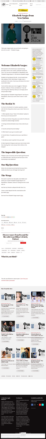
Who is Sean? (31, 4)
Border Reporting (20, 248)
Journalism (18, 250)
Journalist (23, 250)
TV (21, 252)
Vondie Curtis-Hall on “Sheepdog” (7, 334)
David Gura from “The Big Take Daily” (37, 361)
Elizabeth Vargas (4, 250)
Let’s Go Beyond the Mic (13, 4)
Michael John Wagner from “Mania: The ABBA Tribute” (37, 306)
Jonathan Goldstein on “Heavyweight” (22, 334)
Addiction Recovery (8, 248)
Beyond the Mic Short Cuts (23, 13)
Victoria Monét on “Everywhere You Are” (37, 334)
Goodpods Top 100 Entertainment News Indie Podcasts (38, 61)
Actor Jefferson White (22, 360)
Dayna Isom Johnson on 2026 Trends (7, 361)
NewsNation (13, 252)
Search (43, 4)
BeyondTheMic (14, 248)
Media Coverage (4, 252)
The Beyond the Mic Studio (23, 4)
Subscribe (23, 242)
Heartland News (13, 250)
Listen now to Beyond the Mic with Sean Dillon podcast (38, 63)
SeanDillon (17, 252)
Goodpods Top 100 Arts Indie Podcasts (38, 98)
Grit (8, 250)
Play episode (5, 316)
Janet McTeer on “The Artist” (22, 305)
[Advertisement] (37, 118)
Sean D (17, 21)
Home (7, 4)
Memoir (9, 252)
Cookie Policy (18, 437)
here (8, 192)
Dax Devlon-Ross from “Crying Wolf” (7, 305)
